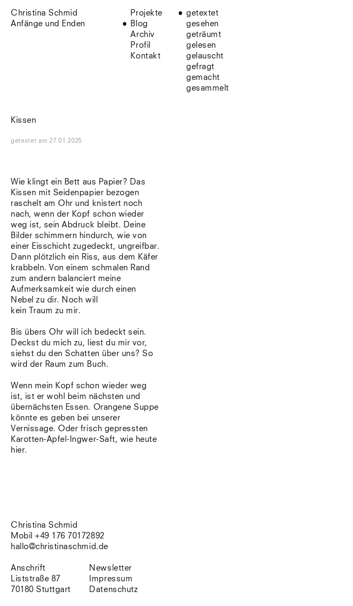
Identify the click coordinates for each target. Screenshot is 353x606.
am (60, 141)
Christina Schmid (44, 525)
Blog (139, 24)
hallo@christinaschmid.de (59, 547)
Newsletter (110, 568)
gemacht (203, 77)
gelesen (201, 45)
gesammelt (207, 88)
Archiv (142, 35)
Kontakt (145, 56)
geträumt (203, 35)
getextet (202, 13)
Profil (140, 45)
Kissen (23, 120)
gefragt (200, 67)
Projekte (146, 13)
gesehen (202, 24)
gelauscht (205, 56)
